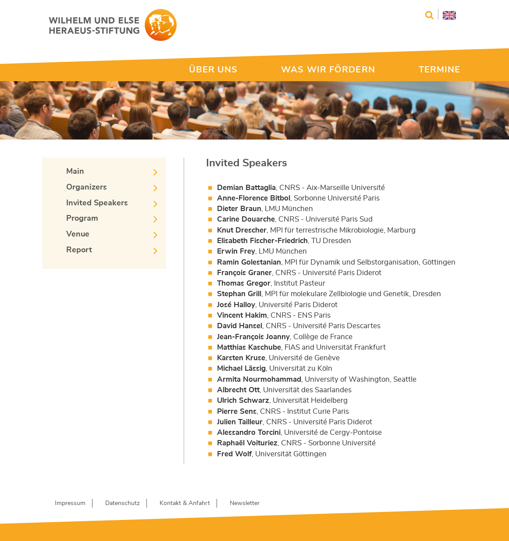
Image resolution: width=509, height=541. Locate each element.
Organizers (86, 187)
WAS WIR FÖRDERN (328, 69)
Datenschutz (122, 503)
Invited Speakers (97, 203)
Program (82, 218)
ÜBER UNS (213, 69)
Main (75, 172)
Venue (77, 234)
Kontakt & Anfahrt (185, 503)
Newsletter (245, 503)
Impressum (70, 503)
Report (79, 250)
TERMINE (440, 69)
